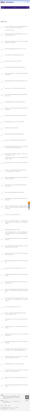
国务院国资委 (5, 397)
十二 (25, 15)
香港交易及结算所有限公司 (6, 402)
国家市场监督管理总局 (11, 397)
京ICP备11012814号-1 (9, 407)
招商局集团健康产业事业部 (16, 401)
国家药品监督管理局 (6, 398)
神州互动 (17, 407)
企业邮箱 (2, 405)
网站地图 (5, 405)
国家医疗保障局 (17, 397)
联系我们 (9, 405)
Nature (10, 401)
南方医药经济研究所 (6, 401)
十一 (18, 15)
